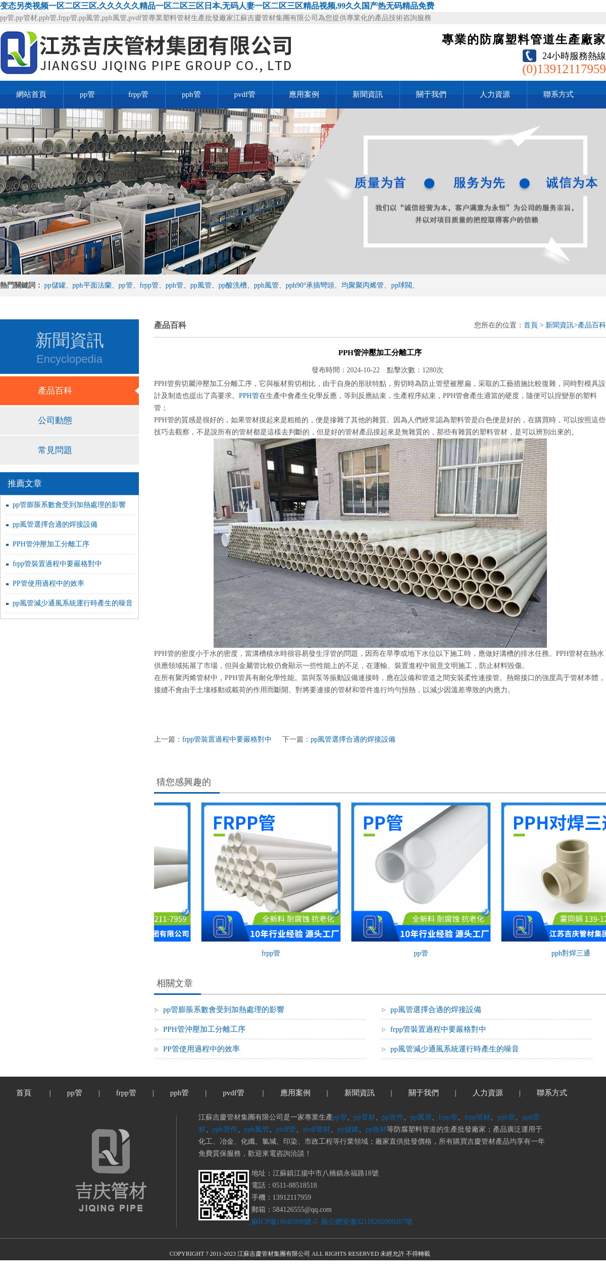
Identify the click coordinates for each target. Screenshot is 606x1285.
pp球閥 (401, 285)
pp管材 (364, 1117)
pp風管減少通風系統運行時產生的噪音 (73, 603)
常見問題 (55, 450)
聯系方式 (558, 94)
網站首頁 (31, 94)
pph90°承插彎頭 (310, 285)
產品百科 (55, 391)
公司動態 (55, 420)
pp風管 (201, 285)
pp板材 (376, 1129)
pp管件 (392, 1117)
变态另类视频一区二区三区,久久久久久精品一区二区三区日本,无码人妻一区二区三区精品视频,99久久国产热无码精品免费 (217, 6)
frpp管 (138, 94)
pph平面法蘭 (92, 285)
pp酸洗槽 (233, 285)
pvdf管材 (316, 1129)
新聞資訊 (367, 94)
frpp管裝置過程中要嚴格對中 (57, 564)
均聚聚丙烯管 (362, 285)
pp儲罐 (55, 285)
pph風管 (266, 285)
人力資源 (495, 94)
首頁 (531, 325)
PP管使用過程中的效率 (48, 583)
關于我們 (431, 94)
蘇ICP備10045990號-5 (284, 1221)
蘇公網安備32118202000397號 (366, 1221)
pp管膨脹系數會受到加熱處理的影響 (69, 505)
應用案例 (304, 94)
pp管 (87, 94)
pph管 (191, 94)
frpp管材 (477, 1117)
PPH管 (249, 396)
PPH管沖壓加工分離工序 (51, 544)
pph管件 (225, 1129)
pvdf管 (245, 94)
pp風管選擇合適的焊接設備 (55, 524)
